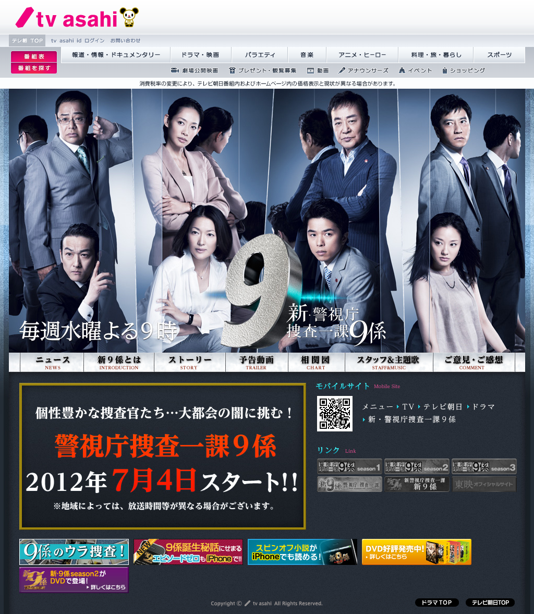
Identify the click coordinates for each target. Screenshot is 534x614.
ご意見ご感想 (474, 376)
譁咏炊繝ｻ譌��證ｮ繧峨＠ (436, 55)
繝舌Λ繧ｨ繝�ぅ (260, 55)
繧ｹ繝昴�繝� (499, 55)
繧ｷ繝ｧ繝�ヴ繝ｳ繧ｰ (461, 70)
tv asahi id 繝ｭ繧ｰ (76, 40)
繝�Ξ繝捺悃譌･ (77, 17)
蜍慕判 (314, 70)
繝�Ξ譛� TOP (27, 40)
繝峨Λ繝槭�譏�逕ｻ (201, 55)
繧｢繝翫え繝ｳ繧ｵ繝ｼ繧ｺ (360, 70)
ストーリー (189, 376)
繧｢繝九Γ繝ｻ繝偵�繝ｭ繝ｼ (362, 55)
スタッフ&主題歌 (388, 376)
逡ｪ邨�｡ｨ (33, 57)
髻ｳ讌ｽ (307, 55)
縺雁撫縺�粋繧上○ (124, 40)
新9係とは (118, 376)
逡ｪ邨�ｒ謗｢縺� (33, 68)
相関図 (316, 376)
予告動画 (256, 376)
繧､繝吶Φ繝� (412, 70)
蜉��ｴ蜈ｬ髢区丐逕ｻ (191, 70)
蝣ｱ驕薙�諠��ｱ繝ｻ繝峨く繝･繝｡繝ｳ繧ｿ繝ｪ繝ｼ (116, 55)
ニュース (51, 376)
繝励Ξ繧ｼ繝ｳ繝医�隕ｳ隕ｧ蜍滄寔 (259, 70)
